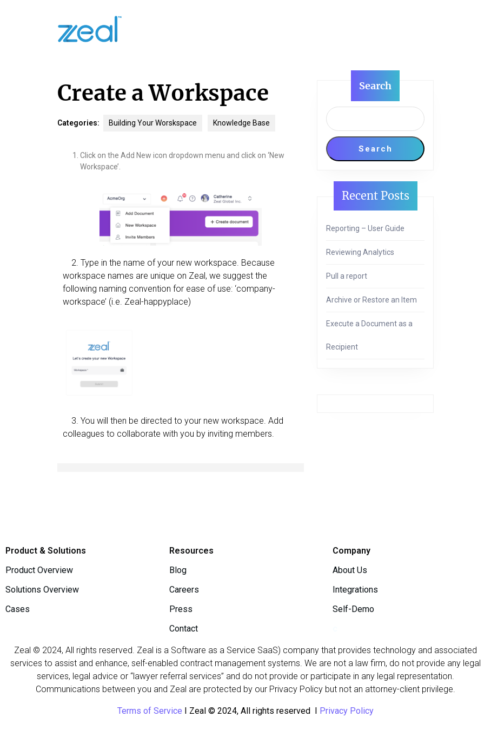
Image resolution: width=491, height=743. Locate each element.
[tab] (262, 28)
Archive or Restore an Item (371, 299)
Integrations (355, 589)
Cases (17, 609)
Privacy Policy (347, 711)
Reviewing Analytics (360, 252)
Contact (183, 628)
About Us (350, 570)
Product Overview (39, 570)
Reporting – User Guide (365, 228)
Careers (184, 589)
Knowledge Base (241, 123)
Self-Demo (353, 609)
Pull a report (346, 276)
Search (375, 86)
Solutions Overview (42, 589)
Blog (178, 570)
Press (181, 609)
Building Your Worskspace (153, 123)
